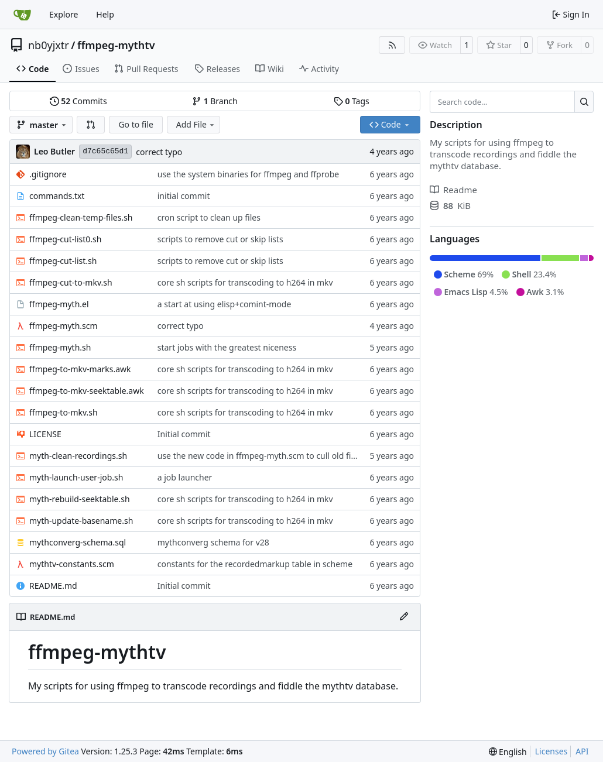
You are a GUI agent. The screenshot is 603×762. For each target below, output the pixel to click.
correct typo (159, 151)
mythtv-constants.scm (71, 563)
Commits (78, 101)
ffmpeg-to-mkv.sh (63, 412)
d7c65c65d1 (105, 151)
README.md (53, 585)
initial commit (183, 195)
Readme (453, 189)
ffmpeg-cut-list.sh (63, 260)
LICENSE (45, 434)
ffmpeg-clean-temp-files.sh (81, 217)
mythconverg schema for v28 (213, 542)
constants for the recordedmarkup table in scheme (254, 563)
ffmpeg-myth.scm (63, 325)
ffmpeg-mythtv (116, 45)
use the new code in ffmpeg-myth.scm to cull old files (259, 455)
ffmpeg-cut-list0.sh (65, 239)
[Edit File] (404, 617)
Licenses (551, 751)
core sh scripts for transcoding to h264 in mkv (245, 282)
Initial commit (184, 434)
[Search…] (584, 102)
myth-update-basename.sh (81, 520)
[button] (91, 124)
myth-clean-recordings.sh (78, 455)
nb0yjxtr (48, 45)
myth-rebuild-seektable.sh (79, 498)
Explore (63, 14)
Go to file (135, 124)
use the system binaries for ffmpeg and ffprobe (248, 174)
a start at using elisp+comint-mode (224, 304)
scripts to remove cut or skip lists (220, 239)
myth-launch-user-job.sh (76, 477)
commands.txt (56, 195)
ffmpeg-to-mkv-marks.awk (80, 369)
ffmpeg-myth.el (59, 304)
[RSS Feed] (392, 45)
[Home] (22, 14)
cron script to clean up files (209, 217)
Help (105, 14)
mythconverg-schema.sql (77, 542)
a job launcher (185, 477)
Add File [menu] (196, 124)
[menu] (508, 751)
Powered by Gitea (45, 751)
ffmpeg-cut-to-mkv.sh (70, 282)
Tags (351, 101)
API (581, 751)
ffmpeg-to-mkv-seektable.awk (86, 390)
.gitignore (48, 174)
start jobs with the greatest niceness (226, 347)
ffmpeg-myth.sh (60, 347)
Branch (215, 101)
